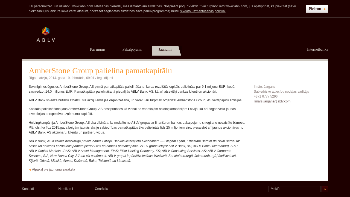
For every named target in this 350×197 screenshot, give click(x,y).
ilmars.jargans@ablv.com (272, 101)
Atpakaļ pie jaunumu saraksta (53, 169)
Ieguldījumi (105, 78)
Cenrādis (101, 189)
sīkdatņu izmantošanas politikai (203, 11)
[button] (317, 9)
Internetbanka (317, 49)
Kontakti (28, 189)
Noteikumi (65, 189)
